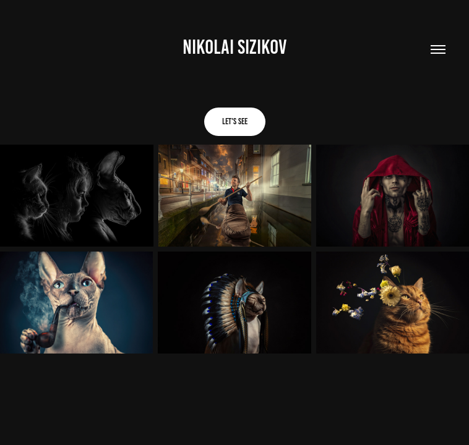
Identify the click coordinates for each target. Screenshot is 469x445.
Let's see (234, 121)
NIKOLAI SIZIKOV (235, 47)
